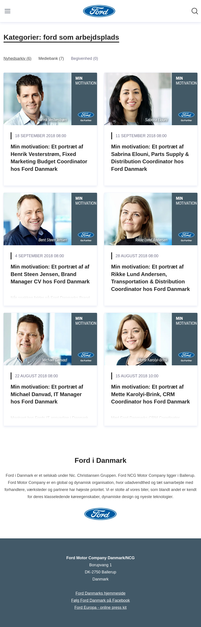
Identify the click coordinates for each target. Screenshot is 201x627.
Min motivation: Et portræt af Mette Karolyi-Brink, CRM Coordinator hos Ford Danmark (150, 394)
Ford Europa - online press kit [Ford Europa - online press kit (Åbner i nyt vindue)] (100, 607)
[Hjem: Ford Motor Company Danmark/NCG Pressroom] (99, 11)
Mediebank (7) (51, 58)
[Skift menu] (7, 11)
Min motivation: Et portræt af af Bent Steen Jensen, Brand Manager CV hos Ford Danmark (50, 274)
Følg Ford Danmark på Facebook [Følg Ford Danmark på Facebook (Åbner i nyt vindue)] (100, 600)
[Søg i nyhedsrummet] (194, 11)
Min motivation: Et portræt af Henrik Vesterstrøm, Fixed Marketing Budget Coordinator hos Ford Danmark (49, 158)
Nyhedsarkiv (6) (17, 58)
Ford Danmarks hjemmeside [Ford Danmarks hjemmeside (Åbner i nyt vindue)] (100, 593)
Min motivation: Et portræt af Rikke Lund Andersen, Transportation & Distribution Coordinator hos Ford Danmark (150, 278)
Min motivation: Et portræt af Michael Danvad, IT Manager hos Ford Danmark (47, 394)
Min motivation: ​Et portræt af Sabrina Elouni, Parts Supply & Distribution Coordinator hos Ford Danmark (150, 158)
